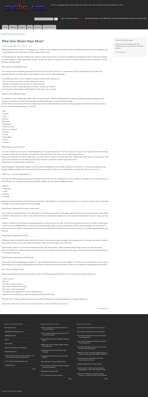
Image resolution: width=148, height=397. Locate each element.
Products (22, 27)
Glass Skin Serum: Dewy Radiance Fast (53, 362)
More (33, 369)
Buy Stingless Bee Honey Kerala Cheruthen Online (54, 356)
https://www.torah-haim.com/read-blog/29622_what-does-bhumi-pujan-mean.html (40, 304)
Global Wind (8, 343)
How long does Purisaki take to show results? (91, 327)
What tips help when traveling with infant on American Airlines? (54, 328)
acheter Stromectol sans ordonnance (16, 348)
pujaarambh (12, 46)
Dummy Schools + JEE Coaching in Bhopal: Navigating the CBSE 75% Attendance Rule (91, 368)
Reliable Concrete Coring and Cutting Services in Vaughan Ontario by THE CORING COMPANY (92, 353)
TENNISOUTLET (10, 365)
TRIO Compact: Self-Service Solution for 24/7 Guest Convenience (55, 334)
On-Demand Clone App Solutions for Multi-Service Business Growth (90, 359)
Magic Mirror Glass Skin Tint (49, 371)
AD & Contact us (120, 52)
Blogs (30, 27)
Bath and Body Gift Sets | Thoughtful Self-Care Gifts (55, 339)
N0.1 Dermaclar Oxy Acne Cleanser (52, 375)
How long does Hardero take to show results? (91, 332)
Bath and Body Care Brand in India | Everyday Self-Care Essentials (55, 366)
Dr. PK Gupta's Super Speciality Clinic (16, 361)
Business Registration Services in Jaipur (89, 364)
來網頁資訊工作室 (10, 335)
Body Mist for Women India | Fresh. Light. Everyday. (53, 351)
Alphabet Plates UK (11, 351)
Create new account (72, 18)
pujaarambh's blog (18, 34)
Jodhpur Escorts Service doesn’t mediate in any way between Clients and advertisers (19, 356)
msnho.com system (16, 391)
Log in (63, 18)
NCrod (7, 340)
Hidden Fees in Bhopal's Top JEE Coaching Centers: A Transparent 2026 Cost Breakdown (92, 374)
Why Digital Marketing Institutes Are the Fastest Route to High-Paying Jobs (91, 347)
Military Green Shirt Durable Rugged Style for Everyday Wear (55, 345)
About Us (38, 27)
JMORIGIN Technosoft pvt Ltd (14, 332)
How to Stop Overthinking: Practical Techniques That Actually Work (91, 336)
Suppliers (13, 27)
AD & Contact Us (49, 27)
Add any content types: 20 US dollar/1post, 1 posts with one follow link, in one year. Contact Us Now (115, 18)
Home (5, 27)
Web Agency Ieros (10, 327)
